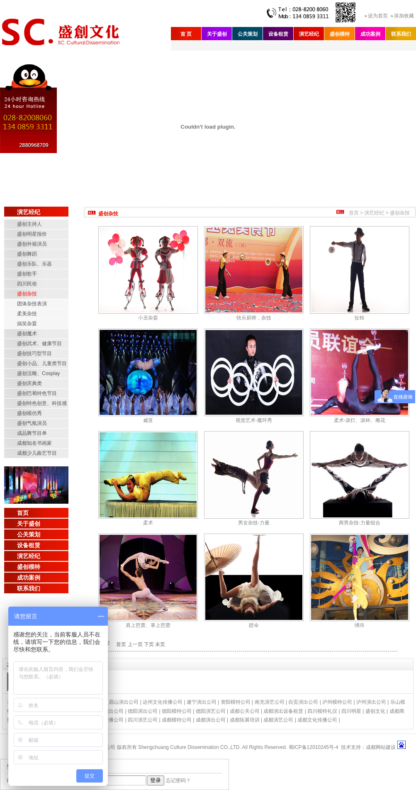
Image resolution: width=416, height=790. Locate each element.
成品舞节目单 (32, 433)
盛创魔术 (27, 333)
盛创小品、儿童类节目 (42, 363)
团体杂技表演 (32, 304)
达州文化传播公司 (162, 702)
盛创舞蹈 (27, 254)
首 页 (186, 34)
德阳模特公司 (177, 711)
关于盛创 (217, 34)
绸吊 (360, 625)
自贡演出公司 (303, 702)
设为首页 (378, 16)
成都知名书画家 (34, 443)
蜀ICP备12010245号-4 (313, 747)
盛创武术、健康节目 (39, 343)
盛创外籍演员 (32, 244)
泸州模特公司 (337, 702)
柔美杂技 (27, 314)
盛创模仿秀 (29, 413)
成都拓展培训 (245, 720)
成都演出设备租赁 (283, 711)
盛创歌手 (27, 274)
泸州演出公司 (371, 702)
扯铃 (360, 318)
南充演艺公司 (270, 702)
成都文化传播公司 (317, 720)
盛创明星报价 (32, 234)
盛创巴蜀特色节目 (37, 393)
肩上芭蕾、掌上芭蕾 (148, 625)
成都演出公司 (211, 720)
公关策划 (248, 34)
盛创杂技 (27, 294)
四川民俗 (27, 284)
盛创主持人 (29, 224)
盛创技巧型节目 (34, 353)
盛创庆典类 (29, 383)
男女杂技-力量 (254, 523)
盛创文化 (375, 711)
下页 (149, 644)
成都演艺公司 (278, 720)
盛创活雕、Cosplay (38, 373)
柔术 (148, 523)
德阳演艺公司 (211, 711)
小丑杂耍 (148, 318)
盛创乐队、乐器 (34, 264)
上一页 (135, 644)
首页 (23, 513)
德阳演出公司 (143, 711)
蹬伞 (254, 625)
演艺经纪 (309, 34)
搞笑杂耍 (27, 324)
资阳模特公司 (236, 702)
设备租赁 (278, 34)
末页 (160, 644)
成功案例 (370, 34)
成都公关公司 (245, 711)
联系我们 (401, 34)
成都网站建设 (381, 747)
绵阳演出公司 (109, 711)
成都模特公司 (177, 720)
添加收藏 (404, 16)
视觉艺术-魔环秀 (254, 420)
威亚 (148, 420)
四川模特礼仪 (322, 711)
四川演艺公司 (143, 720)
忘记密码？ (178, 780)
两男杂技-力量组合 (359, 523)
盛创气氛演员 (32, 423)
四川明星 (351, 711)
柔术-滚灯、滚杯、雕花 (359, 420)
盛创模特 (340, 34)
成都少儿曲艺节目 (37, 453)
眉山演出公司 (124, 702)
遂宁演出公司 (202, 702)
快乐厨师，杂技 (253, 318)
